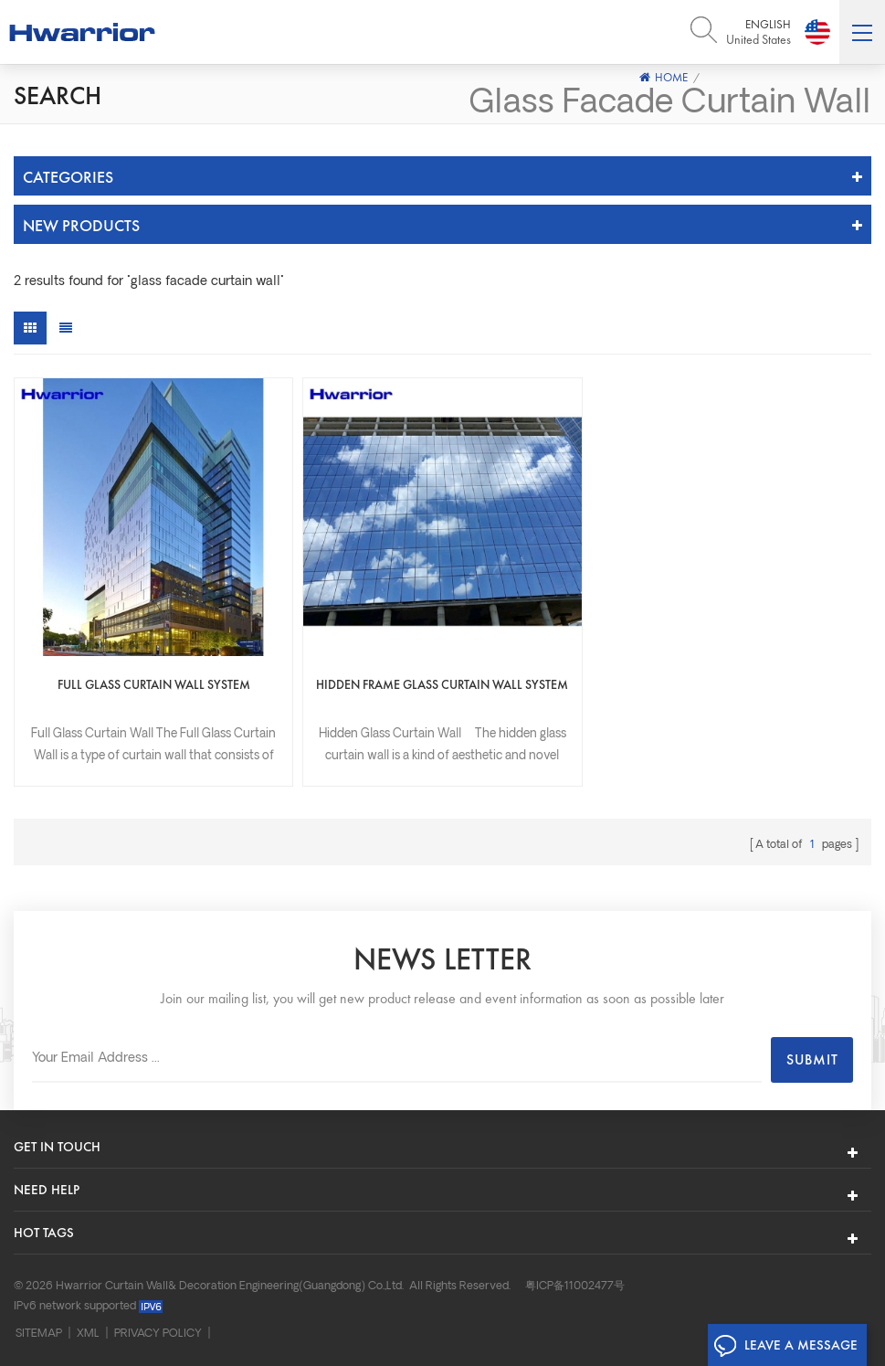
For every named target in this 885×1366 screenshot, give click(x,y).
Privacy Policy (158, 1334)
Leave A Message (785, 1346)
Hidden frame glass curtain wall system (442, 684)
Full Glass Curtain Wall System (154, 684)
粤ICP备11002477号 (575, 1286)
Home (663, 77)
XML (88, 1334)
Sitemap (39, 1334)
